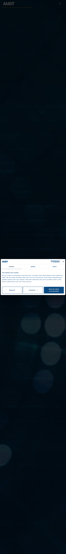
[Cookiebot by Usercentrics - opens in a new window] (52, 261)
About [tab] (54, 266)
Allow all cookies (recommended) (54, 290)
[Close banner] (63, 261)
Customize (33, 290)
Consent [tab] (11, 266)
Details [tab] (33, 266)
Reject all (12, 290)
